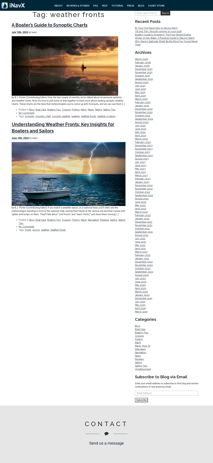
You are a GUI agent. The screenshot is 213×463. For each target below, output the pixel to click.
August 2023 (142, 158)
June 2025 (140, 89)
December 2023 (144, 145)
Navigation (93, 220)
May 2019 (140, 305)
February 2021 (142, 255)
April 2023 (140, 172)
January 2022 (142, 218)
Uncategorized (143, 369)
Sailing (98, 109)
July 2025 (140, 85)
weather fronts (88, 116)
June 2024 (140, 129)
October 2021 (142, 228)
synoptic (29, 116)
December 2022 (144, 185)
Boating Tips (54, 109)
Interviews (140, 349)
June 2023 (140, 165)
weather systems (106, 116)
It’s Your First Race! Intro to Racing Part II (156, 28)
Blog (141, 5)
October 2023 (142, 152)
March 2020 (141, 291)
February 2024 (143, 142)
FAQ (95, 5)
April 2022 (140, 208)
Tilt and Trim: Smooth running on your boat (158, 31)
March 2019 (141, 311)
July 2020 (140, 278)
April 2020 (140, 288)
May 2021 (140, 245)
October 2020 (142, 268)
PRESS (130, 5)
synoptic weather (61, 116)
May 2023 (140, 168)
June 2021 (140, 242)
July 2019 (140, 301)
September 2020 (144, 271)
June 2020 (140, 281)
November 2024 (144, 112)
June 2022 (140, 202)
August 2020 (142, 275)
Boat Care (41, 109)
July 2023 (140, 162)
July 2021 (140, 238)
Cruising (66, 109)
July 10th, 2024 (20, 32)
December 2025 (143, 69)
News (91, 109)
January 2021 (142, 258)
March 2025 (141, 99)
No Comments (26, 113)
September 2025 (144, 79)
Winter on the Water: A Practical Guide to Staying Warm (165, 38)
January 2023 (142, 182)
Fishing (76, 109)
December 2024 (144, 109)
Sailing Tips (109, 109)
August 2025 (141, 82)
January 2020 (142, 295)
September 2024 (144, 119)
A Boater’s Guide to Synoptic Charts (50, 25)
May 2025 (140, 92)
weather (75, 116)
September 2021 (144, 232)
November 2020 (144, 265)
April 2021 (140, 248)
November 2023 (144, 149)
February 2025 (143, 102)
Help (105, 5)
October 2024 (142, 115)
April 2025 (140, 95)
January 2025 (142, 105)
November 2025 (143, 72)
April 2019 (140, 308)
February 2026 (143, 62)
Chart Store (156, 5)
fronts (28, 230)
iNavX (84, 109)
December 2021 (143, 222)
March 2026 (141, 59)
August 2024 (142, 122)
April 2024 (140, 135)
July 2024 (140, 125)
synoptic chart (43, 116)
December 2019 (143, 298)
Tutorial (117, 5)
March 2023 (141, 175)
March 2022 (141, 212)
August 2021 (141, 235)
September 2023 (144, 155)
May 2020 (140, 285)
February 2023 (143, 178)
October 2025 (142, 75)
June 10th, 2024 (20, 138)
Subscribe (141, 400)
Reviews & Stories (78, 5)
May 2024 (140, 132)
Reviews (104, 220)
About (58, 5)
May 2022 (140, 205)
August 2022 (142, 198)
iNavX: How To (142, 346)
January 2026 (142, 65)
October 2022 (142, 192)
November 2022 (144, 188)
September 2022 (144, 195)
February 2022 (143, 215)
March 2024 (141, 139)
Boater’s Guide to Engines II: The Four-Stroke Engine (163, 34)
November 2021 (143, 225)
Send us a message (106, 443)
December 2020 (144, 261)
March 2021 (141, 252)
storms (36, 230)
